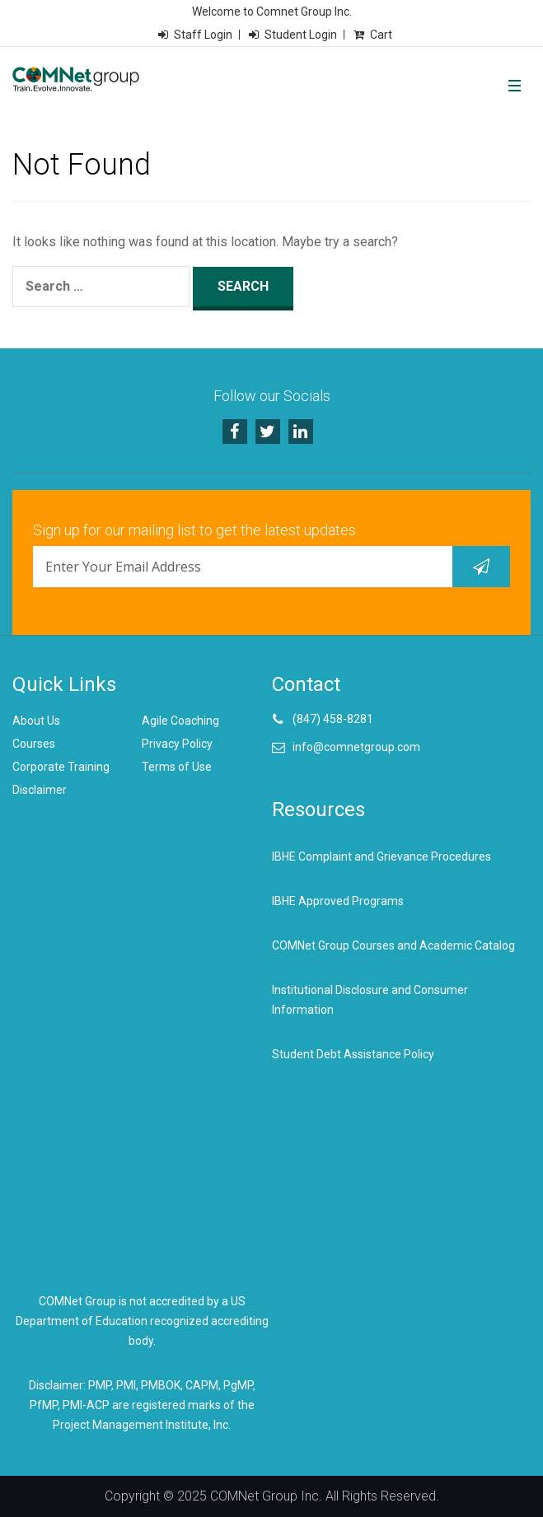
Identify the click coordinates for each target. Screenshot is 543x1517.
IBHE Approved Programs (338, 901)
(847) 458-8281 (333, 719)
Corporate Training (61, 766)
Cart (381, 35)
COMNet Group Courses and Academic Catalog (393, 945)
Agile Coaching (180, 720)
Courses (33, 743)
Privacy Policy (177, 743)
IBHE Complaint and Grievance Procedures (381, 856)
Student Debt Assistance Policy (353, 1054)
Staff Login (203, 35)
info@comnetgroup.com (356, 747)
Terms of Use (177, 766)
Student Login (300, 35)
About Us (36, 720)
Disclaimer (39, 789)
